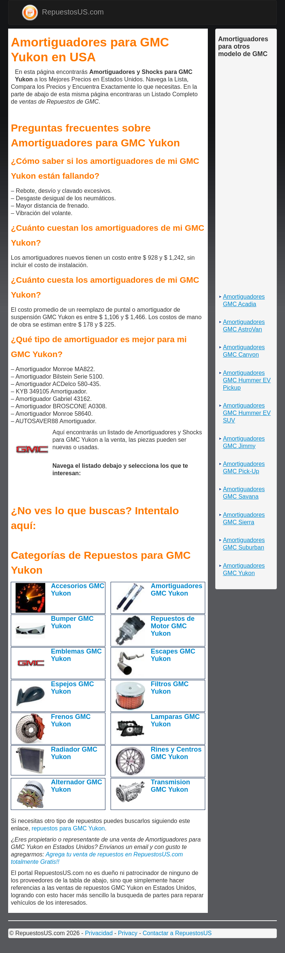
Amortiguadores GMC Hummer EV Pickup (247, 380)
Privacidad (99, 933)
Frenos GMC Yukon (71, 720)
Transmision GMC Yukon (170, 785)
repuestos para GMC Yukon (68, 828)
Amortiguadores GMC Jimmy (244, 442)
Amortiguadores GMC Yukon (176, 589)
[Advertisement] (12, 815)
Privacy (127, 933)
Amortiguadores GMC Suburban (244, 544)
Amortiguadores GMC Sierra (244, 518)
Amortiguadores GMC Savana (244, 493)
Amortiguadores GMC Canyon (244, 351)
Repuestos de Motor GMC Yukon (172, 626)
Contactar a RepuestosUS (177, 933)
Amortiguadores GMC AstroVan (244, 326)
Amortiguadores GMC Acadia (244, 300)
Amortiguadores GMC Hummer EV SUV (247, 413)
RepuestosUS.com (63, 12)
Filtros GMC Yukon (170, 687)
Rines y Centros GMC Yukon (176, 753)
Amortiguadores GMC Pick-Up (244, 467)
